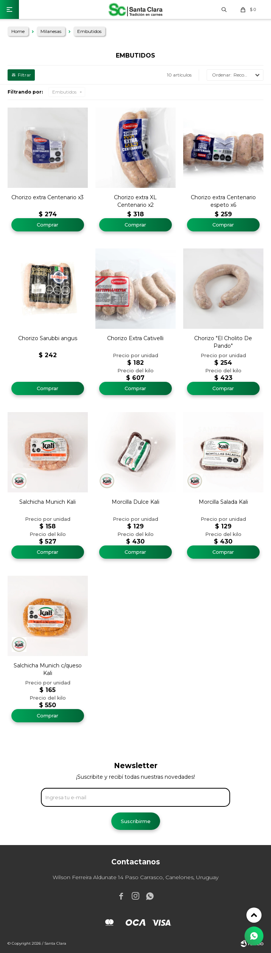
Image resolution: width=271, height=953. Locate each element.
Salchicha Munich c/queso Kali (48, 669)
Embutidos (64, 92)
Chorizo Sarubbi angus (47, 338)
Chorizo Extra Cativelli (135, 338)
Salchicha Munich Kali (47, 501)
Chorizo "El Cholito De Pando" (223, 342)
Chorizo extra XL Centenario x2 (135, 201)
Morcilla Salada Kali (223, 501)
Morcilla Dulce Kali (135, 501)
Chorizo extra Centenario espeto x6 (223, 201)
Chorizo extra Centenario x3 (47, 197)
